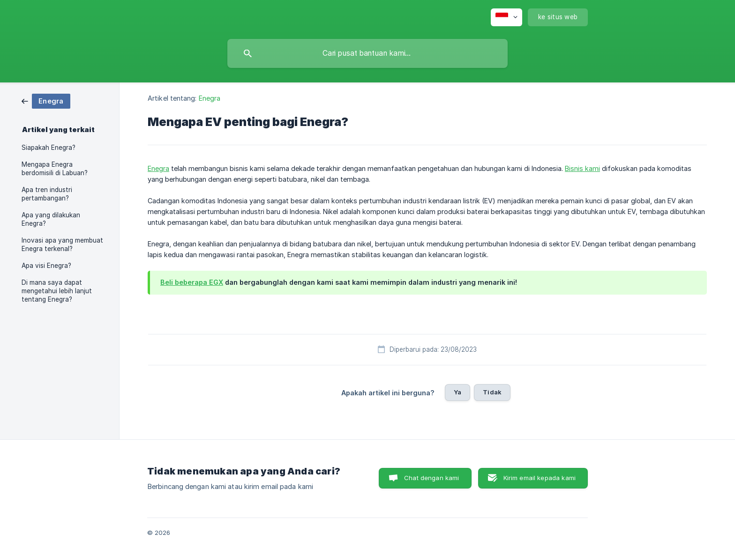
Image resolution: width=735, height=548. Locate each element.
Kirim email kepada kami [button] (539, 477)
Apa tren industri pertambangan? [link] (47, 194)
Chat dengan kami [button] (431, 477)
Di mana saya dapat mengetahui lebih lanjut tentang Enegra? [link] (57, 291)
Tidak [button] (492, 392)
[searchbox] (367, 53)
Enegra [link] (210, 98)
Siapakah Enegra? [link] (48, 147)
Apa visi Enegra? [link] (46, 265)
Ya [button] (457, 392)
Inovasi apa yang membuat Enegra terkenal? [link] (62, 244)
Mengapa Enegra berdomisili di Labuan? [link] (55, 169)
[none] (506, 17)
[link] (46, 100)
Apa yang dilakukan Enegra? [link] (51, 219)
